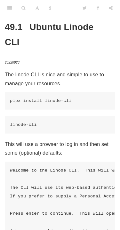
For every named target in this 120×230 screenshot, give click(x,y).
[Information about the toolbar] (50, 8)
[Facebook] (98, 8)
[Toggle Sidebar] (10, 8)
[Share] (110, 8)
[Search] (23, 8)
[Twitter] (85, 8)
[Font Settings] (37, 8)
